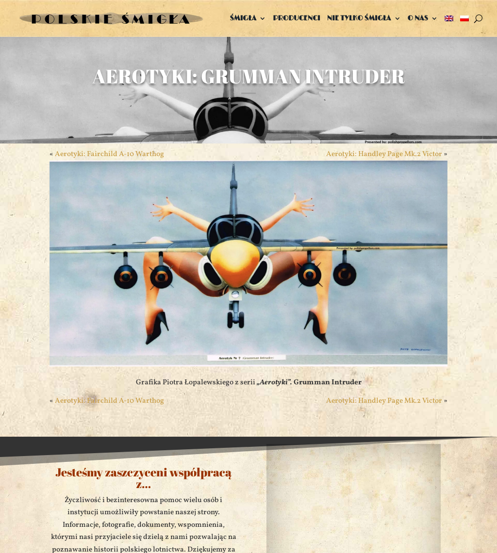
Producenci (296, 18)
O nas (418, 18)
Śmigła (243, 18)
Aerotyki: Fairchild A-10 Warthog (109, 401)
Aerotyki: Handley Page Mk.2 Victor (384, 401)
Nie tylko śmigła (359, 18)
